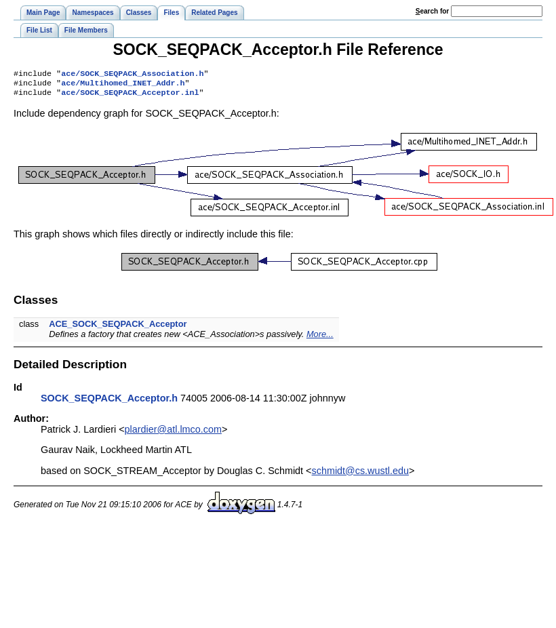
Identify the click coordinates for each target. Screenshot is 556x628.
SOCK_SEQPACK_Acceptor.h (109, 402)
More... (320, 338)
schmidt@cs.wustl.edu (360, 474)
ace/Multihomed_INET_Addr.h (122, 85)
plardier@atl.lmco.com (173, 433)
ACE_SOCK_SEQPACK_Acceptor (117, 328)
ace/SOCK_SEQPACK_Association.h (132, 74)
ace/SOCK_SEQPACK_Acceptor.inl (130, 96)
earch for (432, 11)
